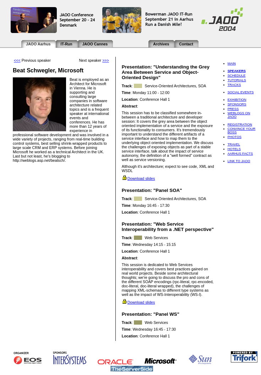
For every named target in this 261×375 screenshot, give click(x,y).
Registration (240, 124)
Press (233, 109)
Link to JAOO (239, 161)
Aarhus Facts (240, 153)
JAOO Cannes (95, 44)
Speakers (237, 71)
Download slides (141, 178)
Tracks (234, 85)
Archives (161, 44)
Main (232, 63)
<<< (17, 60)
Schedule (237, 75)
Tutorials (237, 80)
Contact (186, 44)
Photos (234, 137)
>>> (105, 60)
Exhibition (237, 99)
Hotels (234, 149)
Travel (234, 144)
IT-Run (66, 44)
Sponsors (237, 104)
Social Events (241, 92)
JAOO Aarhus (38, 44)
